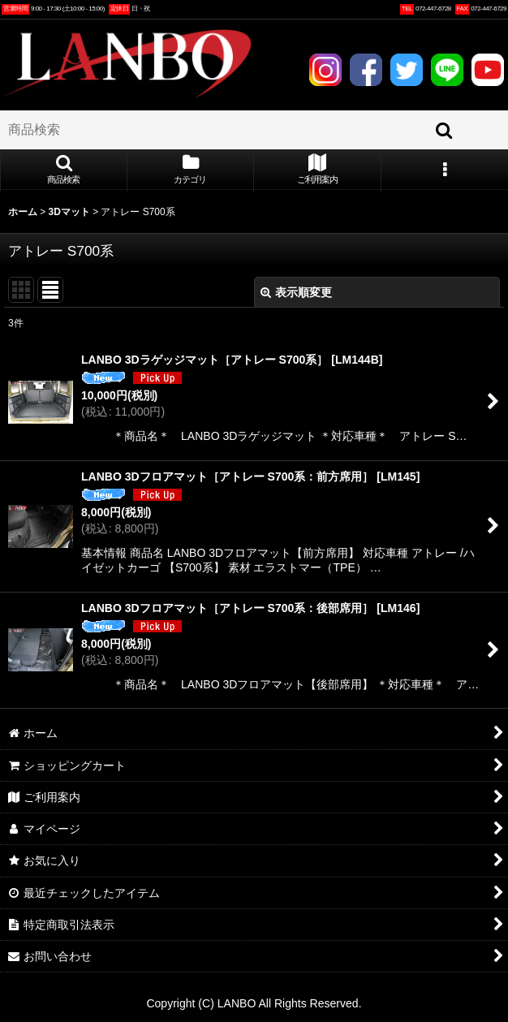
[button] (63, 170)
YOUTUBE (487, 70)
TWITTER (406, 70)
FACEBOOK (366, 70)
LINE (447, 70)
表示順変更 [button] (296, 292)
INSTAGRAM (325, 70)
